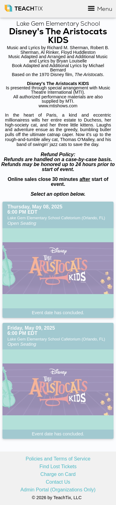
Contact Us (58, 482)
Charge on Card (58, 474)
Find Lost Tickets (57, 466)
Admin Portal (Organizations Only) (58, 489)
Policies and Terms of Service (58, 458)
